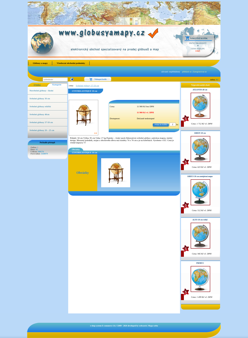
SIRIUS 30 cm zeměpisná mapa (200, 176)
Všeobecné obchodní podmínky (71, 63)
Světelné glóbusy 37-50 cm (41, 122)
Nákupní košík (199, 38)
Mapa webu (153, 326)
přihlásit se (186, 71)
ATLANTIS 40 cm (200, 90)
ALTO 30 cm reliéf (199, 220)
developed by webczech (137, 326)
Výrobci (37, 84)
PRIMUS (200, 263)
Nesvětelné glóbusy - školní (41, 90)
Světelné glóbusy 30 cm (40, 98)
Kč (217, 79)
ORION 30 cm (200, 133)
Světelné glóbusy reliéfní (40, 106)
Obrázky (76, 149)
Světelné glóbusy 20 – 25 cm (42, 130)
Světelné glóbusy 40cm (40, 114)
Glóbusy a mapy (40, 63)
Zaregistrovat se (200, 71)
